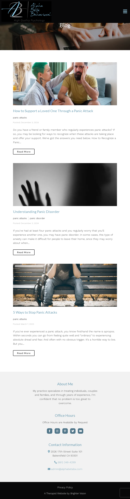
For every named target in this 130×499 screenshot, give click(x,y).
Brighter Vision (78, 493)
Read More (24, 151)
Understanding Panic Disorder (36, 211)
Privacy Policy (65, 487)
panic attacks (20, 117)
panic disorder (37, 218)
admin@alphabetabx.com (66, 469)
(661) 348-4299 (67, 462)
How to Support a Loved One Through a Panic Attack (53, 111)
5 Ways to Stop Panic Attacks (35, 312)
